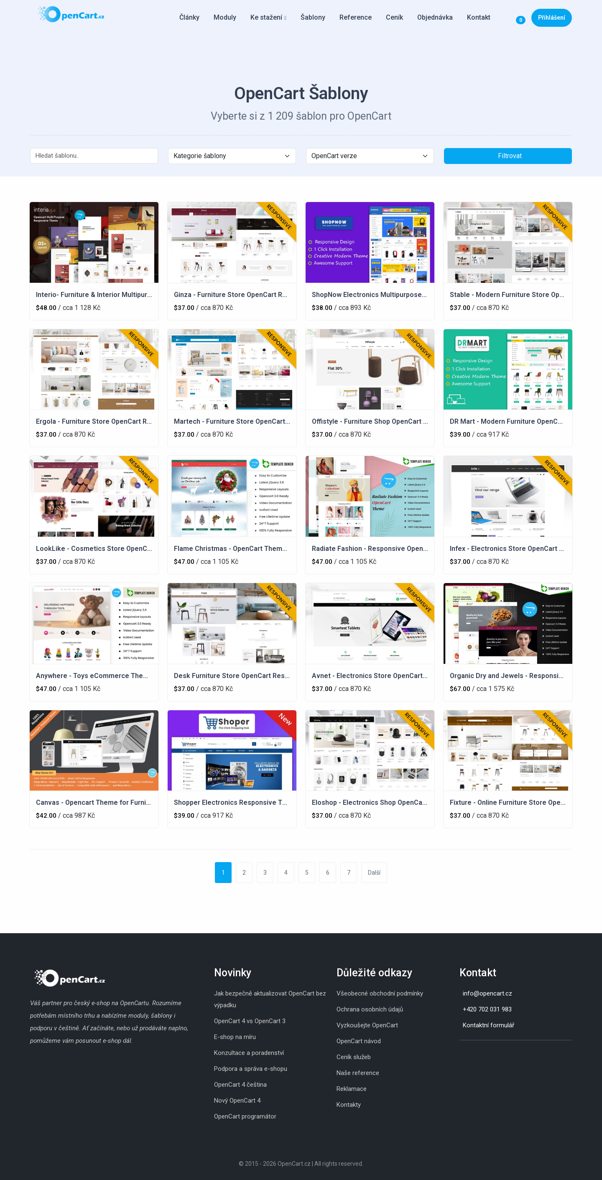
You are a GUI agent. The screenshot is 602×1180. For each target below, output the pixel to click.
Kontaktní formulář (488, 1025)
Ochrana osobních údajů (370, 1009)
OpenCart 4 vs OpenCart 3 (250, 1021)
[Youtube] (484, 1053)
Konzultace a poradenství (249, 1053)
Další (374, 872)
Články (189, 17)
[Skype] (467, 1053)
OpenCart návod (359, 1041)
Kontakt (478, 17)
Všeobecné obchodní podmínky (380, 993)
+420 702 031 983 (487, 1009)
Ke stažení (266, 17)
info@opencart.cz (487, 993)
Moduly (225, 17)
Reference (355, 17)
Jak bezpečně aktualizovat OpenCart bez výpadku (270, 999)
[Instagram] (459, 1053)
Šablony (313, 17)
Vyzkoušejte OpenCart (367, 1025)
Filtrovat (510, 156)
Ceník (394, 17)
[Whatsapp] (476, 1053)
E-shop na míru (235, 1037)
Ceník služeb (354, 1057)
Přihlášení (551, 17)
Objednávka (435, 17)
